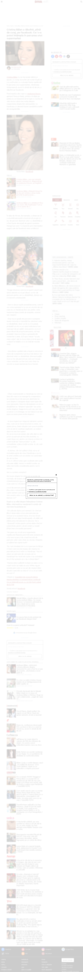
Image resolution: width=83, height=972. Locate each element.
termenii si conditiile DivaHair (37, 491)
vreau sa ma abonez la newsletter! (41, 495)
